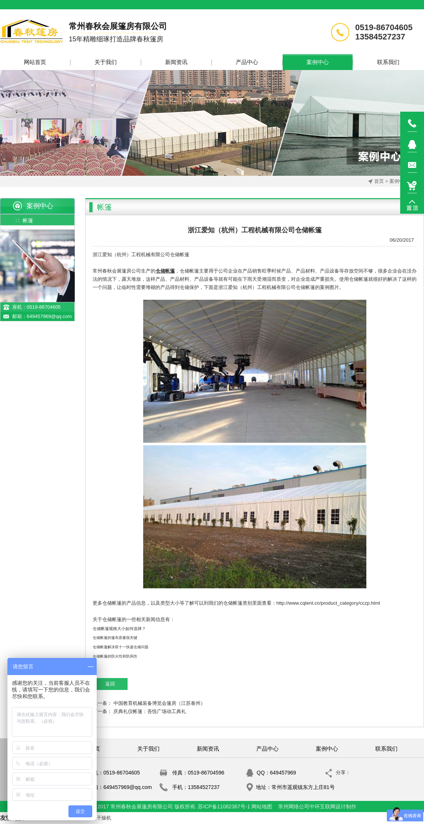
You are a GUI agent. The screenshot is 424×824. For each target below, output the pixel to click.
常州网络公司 (293, 806)
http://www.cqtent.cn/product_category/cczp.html (328, 603)
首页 (379, 181)
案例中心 (399, 181)
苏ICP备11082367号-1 (224, 806)
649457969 (283, 773)
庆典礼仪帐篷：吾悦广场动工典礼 (149, 711)
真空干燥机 (99, 818)
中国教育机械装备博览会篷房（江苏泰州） (159, 703)
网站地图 (261, 806)
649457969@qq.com (49, 316)
